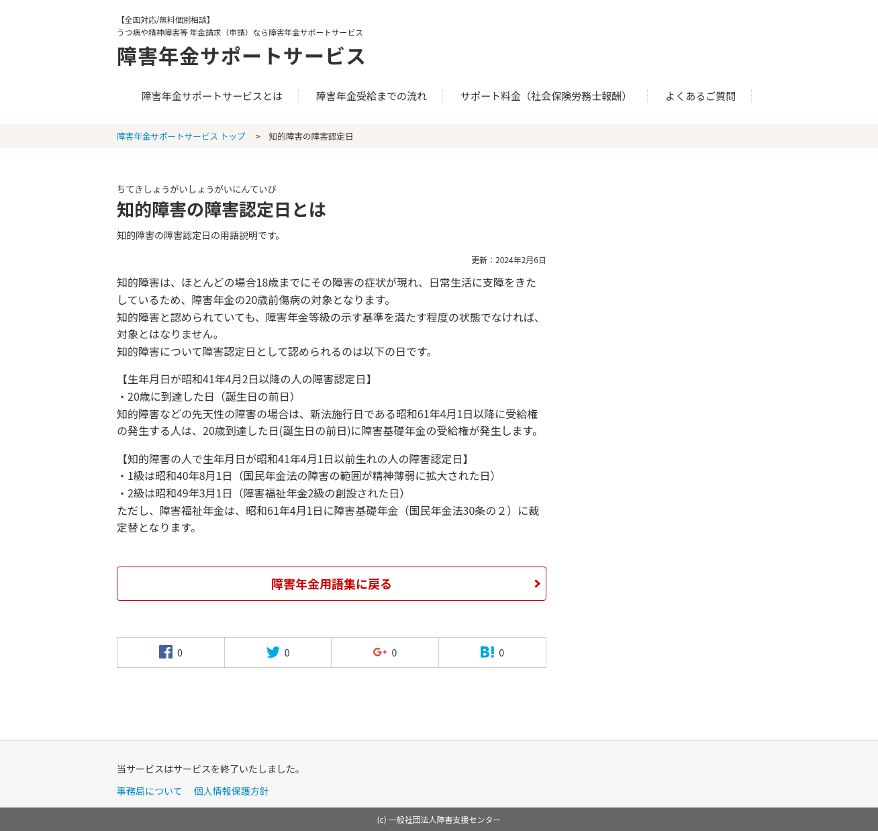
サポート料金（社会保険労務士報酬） (546, 96)
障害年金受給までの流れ (371, 96)
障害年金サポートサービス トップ (181, 136)
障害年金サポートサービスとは (212, 96)
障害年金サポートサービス (242, 55)
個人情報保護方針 (231, 790)
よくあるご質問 (700, 96)
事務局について (150, 790)
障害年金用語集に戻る (331, 583)
